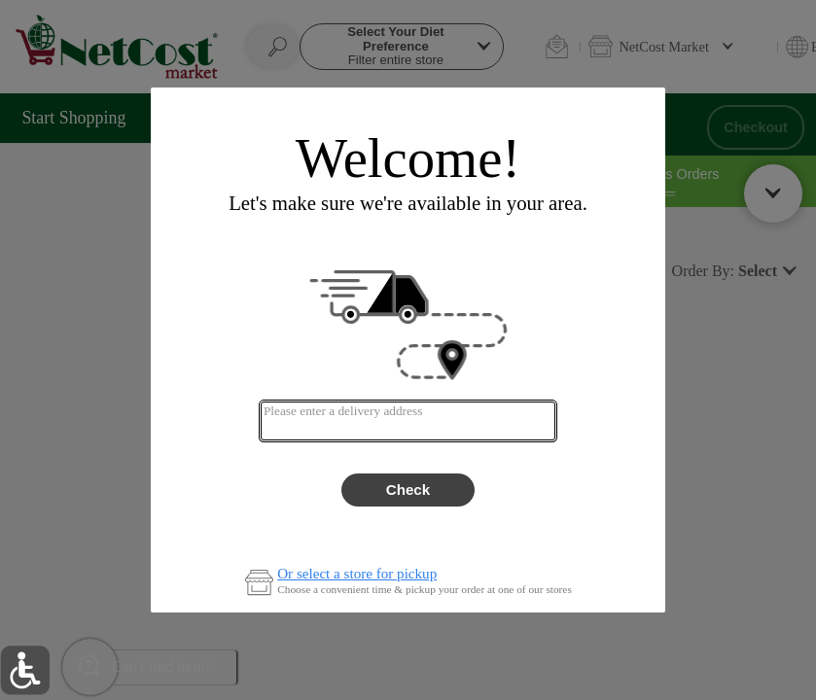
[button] (25, 670)
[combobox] (408, 421)
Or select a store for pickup (357, 574)
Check (408, 489)
